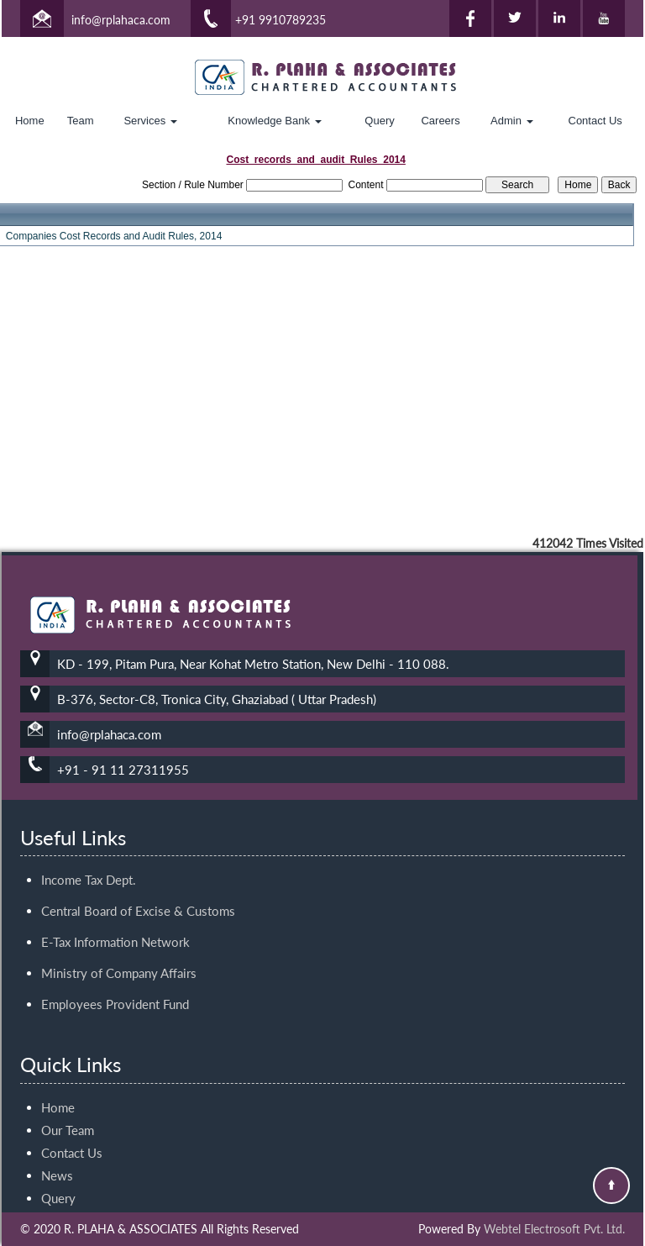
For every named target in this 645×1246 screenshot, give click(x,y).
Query (379, 120)
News (57, 1160)
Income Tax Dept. (88, 864)
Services (149, 120)
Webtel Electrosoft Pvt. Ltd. (554, 1229)
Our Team (67, 1114)
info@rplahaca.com (120, 20)
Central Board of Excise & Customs (138, 895)
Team (80, 120)
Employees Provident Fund (115, 988)
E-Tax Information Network (115, 926)
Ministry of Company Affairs (119, 957)
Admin (511, 120)
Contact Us (595, 120)
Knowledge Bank (274, 120)
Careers (440, 120)
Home (30, 120)
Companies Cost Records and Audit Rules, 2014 (114, 236)
